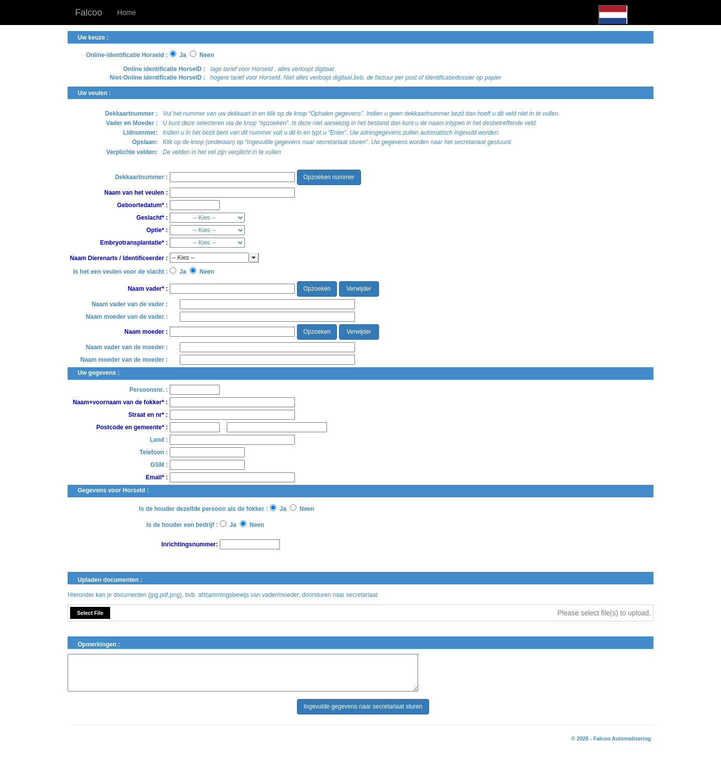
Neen (207, 55)
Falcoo (88, 13)
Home (126, 13)
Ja (183, 55)
